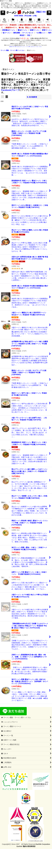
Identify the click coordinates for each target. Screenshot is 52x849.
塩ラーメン (7, 33)
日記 (28, 35)
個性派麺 (16, 33)
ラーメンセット (27, 33)
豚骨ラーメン (47, 30)
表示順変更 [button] (32, 97)
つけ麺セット (41, 33)
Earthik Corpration (43, 844)
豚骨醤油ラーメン (8, 30)
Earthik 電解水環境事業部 (26, 846)
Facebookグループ (10, 90)
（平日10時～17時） (30, 16)
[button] (3, 13)
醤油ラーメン (22, 30)
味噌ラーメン (35, 30)
